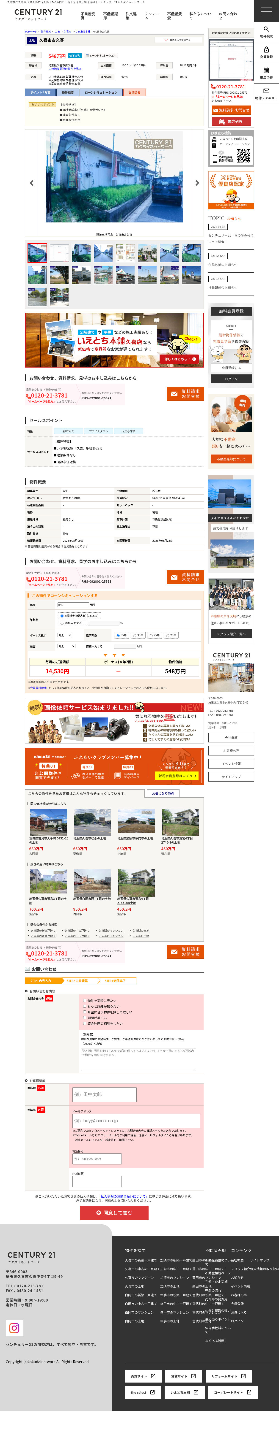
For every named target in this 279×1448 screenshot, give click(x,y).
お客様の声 (231, 750)
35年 (122, 635)
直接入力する (73, 623)
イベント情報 (231, 764)
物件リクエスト (266, 93)
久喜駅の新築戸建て (43, 930)
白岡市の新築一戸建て (141, 1299)
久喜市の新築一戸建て (141, 1264)
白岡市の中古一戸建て (141, 1308)
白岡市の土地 (134, 1325)
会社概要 (231, 737)
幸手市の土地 (170, 1325)
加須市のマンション (174, 1282)
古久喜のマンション (111, 936)
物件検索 (266, 32)
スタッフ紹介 (240, 1273)
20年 (171, 635)
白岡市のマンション (139, 1316)
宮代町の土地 (202, 1325)
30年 (138, 635)
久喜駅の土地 (141, 930)
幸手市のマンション (174, 1316)
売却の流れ (213, 1294)
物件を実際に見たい (91, 1000)
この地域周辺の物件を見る (64, 68)
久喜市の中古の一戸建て (142, 1273)
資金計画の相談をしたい (94, 1023)
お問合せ (135, 92)
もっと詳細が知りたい (93, 1006)
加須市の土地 (170, 1290)
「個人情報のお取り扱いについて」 (124, 1200)
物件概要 (68, 92)
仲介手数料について (218, 1334)
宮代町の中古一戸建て (208, 1308)
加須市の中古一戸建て (176, 1273)
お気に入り (239, 1316)
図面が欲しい (86, 1017)
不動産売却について (231, 459)
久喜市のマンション (139, 1282)
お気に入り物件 (163, 793)
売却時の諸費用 (216, 1303)
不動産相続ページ (218, 1277)
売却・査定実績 (216, 1286)
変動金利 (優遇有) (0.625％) (80, 615)
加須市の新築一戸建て (176, 1264)
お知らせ (237, 1282)
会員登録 (266, 52)
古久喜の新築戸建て (43, 936)
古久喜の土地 (141, 936)
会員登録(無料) (39, 688)
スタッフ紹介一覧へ (231, 634)
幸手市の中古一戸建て (176, 1308)
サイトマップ (231, 777)
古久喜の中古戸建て (77, 936)
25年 (155, 635)
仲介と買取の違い (218, 1315)
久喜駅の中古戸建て (77, 930)
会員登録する (231, 368)
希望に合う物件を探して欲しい (99, 1012)
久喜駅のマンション (111, 930)
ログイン (231, 379)
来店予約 (266, 73)
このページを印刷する (233, 139)
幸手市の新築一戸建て (176, 1299)
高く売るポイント (218, 1323)
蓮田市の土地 (202, 1290)
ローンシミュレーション (101, 92)
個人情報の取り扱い (264, 1273)
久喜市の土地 (134, 1290)
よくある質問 (214, 1345)
